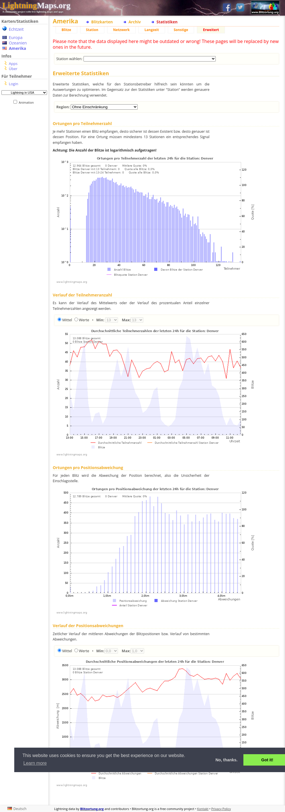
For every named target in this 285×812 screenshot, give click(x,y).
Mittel (67, 319)
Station (92, 29)
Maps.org (36, 5)
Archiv (135, 21)
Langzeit (151, 29)
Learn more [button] (35, 763)
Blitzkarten (102, 21)
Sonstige (181, 29)
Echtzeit (16, 29)
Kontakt (203, 809)
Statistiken (167, 21)
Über (13, 68)
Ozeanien (18, 43)
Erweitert (211, 29)
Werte (84, 319)
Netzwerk (121, 29)
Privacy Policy (221, 809)
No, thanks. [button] (226, 760)
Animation (27, 102)
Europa (16, 37)
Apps (13, 63)
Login (13, 83)
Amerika (17, 48)
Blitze (66, 29)
